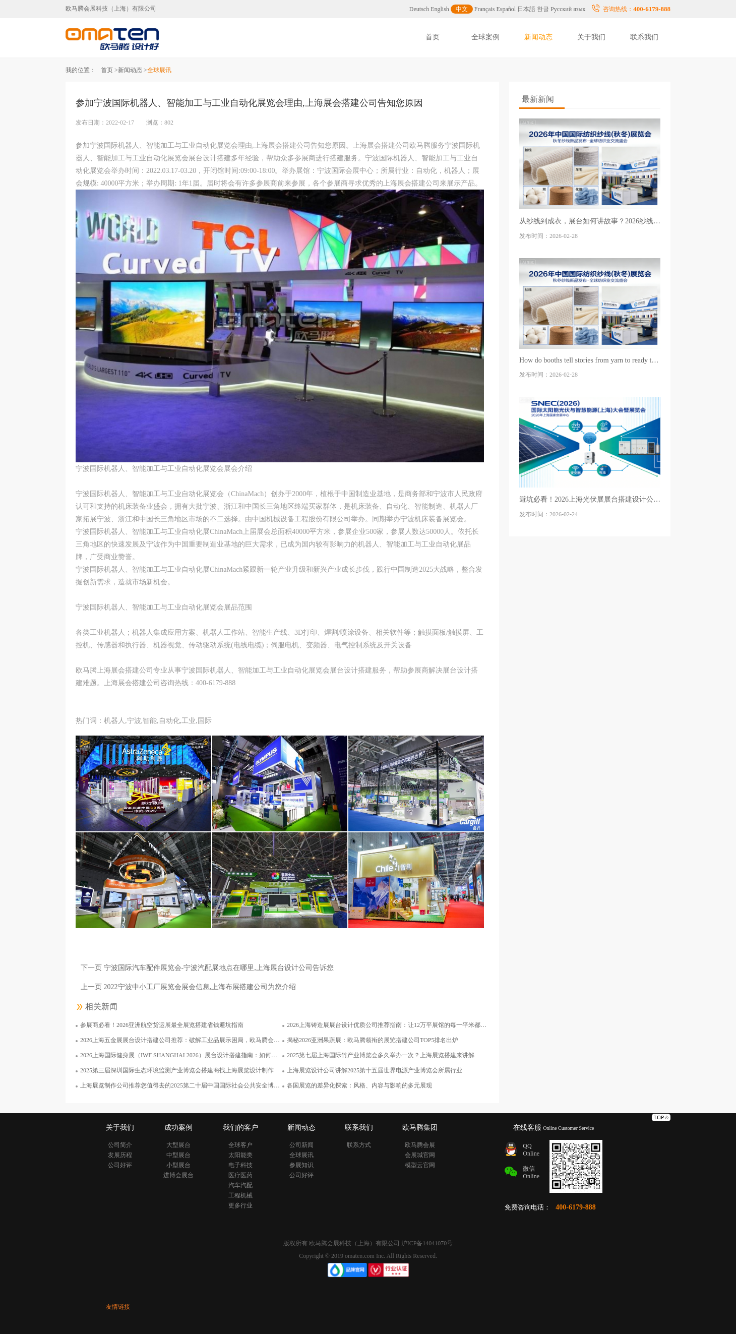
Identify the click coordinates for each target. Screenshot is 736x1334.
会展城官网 (420, 1155)
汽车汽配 (240, 1185)
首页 (432, 37)
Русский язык (567, 9)
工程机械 (240, 1195)
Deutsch (419, 9)
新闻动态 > (132, 70)
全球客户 (240, 1144)
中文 (462, 9)
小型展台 (178, 1165)
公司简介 (120, 1144)
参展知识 (301, 1165)
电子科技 (240, 1165)
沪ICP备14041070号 (427, 1243)
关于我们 (591, 37)
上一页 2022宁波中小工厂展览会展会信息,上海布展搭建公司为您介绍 (188, 987)
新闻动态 (538, 37)
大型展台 (178, 1144)
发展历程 (120, 1155)
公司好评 (120, 1165)
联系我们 (644, 37)
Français (484, 9)
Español (506, 9)
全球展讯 (301, 1155)
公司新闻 (301, 1144)
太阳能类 (240, 1155)
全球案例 (485, 37)
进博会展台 (178, 1175)
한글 (543, 9)
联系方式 (359, 1144)
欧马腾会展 (420, 1144)
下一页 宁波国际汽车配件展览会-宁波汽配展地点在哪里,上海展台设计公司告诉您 (207, 968)
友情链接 (118, 1306)
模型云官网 (420, 1165)
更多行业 (240, 1205)
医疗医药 (240, 1175)
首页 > (109, 70)
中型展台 (178, 1155)
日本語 (526, 9)
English (440, 9)
